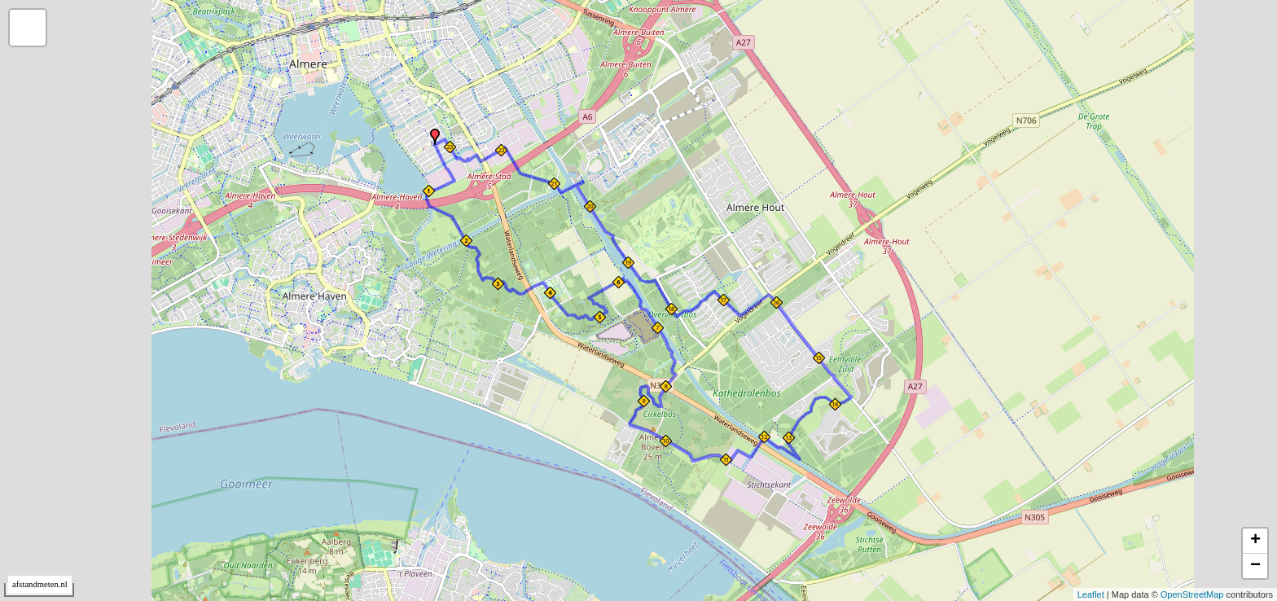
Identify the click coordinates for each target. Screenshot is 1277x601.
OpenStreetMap (1192, 594)
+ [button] (1255, 541)
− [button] (1255, 566)
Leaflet (1090, 594)
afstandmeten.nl (40, 584)
